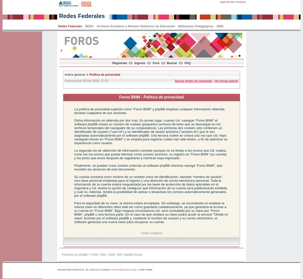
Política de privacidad (104, 74)
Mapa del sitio (227, 2)
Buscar (172, 63)
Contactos (241, 2)
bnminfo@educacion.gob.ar (125, 269)
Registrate (119, 63)
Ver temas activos (226, 81)
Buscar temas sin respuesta (193, 81)
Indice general (75, 74)
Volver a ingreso (151, 233)
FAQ (187, 63)
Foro (156, 63)
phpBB (83, 254)
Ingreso (140, 63)
